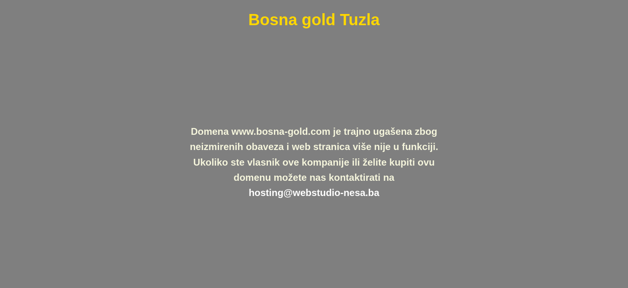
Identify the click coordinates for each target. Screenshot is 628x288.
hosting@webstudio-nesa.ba (314, 192)
